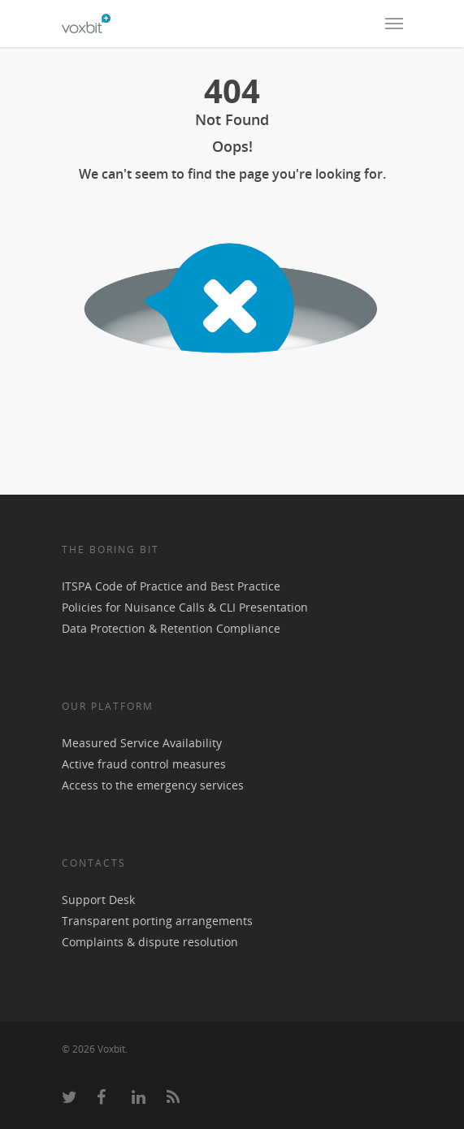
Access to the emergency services (153, 785)
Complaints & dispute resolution (150, 941)
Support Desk (98, 899)
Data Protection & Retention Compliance (171, 628)
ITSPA (78, 586)
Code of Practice (139, 586)
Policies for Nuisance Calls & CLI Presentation (185, 607)
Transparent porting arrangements (157, 920)
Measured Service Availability (142, 743)
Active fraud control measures (144, 764)
